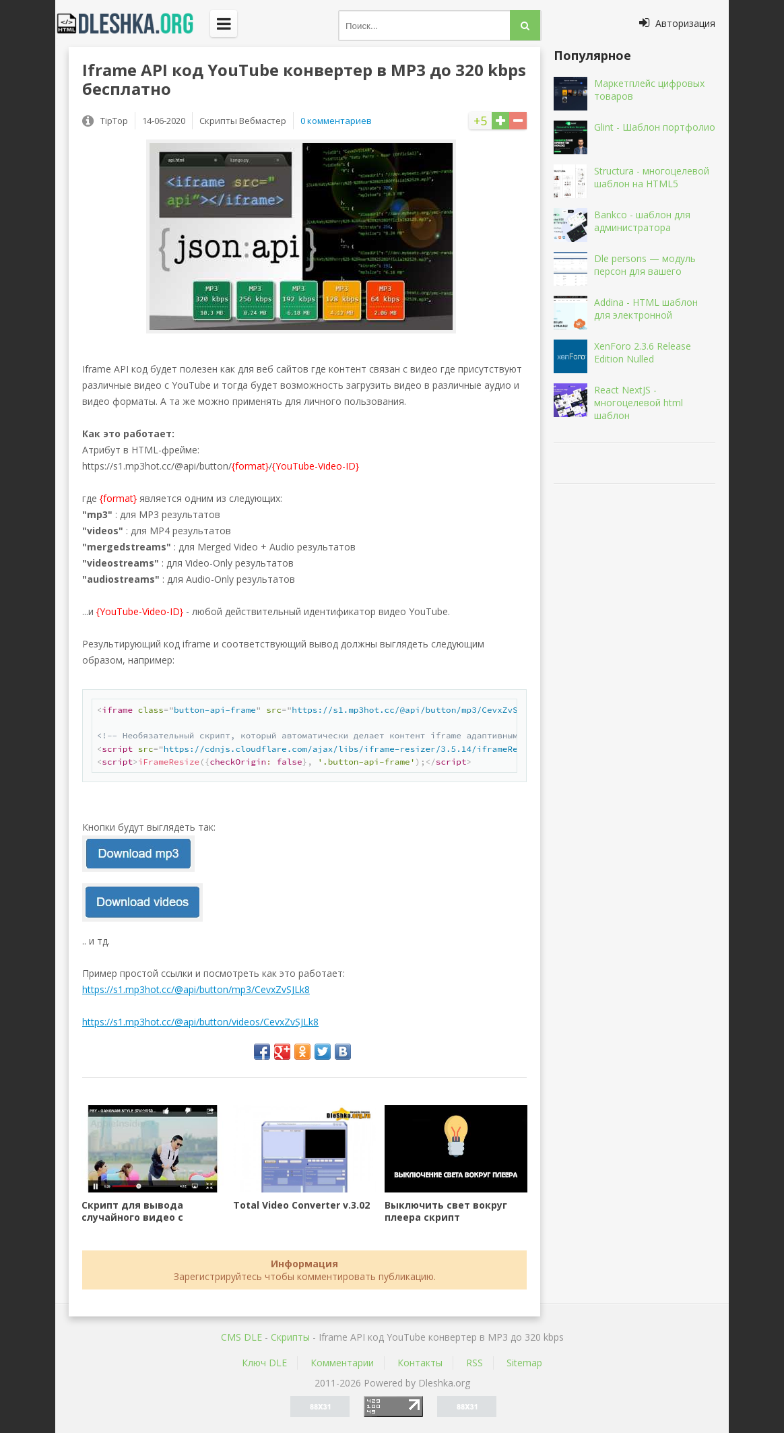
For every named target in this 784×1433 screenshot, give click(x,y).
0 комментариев (336, 121)
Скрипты (290, 1337)
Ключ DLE (264, 1362)
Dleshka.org (132, 23)
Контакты (420, 1362)
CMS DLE (241, 1337)
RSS (474, 1362)
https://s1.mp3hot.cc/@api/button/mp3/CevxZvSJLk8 (196, 989)
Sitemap (524, 1362)
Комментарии (342, 1362)
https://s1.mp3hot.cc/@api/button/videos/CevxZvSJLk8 (200, 1021)
